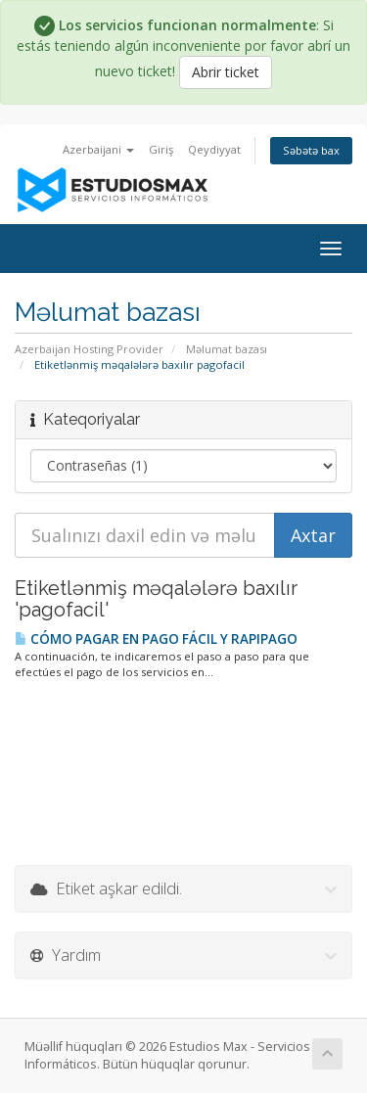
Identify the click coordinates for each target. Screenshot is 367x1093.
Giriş (161, 149)
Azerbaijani (98, 149)
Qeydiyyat (214, 149)
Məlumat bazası (226, 349)
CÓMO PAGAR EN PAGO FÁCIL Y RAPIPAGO (156, 639)
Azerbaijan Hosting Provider (89, 349)
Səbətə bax (311, 150)
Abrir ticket (225, 72)
